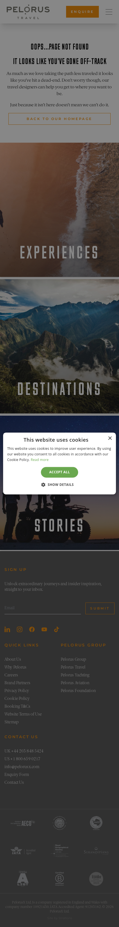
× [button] (110, 438)
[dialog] (59, 463)
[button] (59, 485)
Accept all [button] (59, 472)
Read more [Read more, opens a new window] (40, 459)
